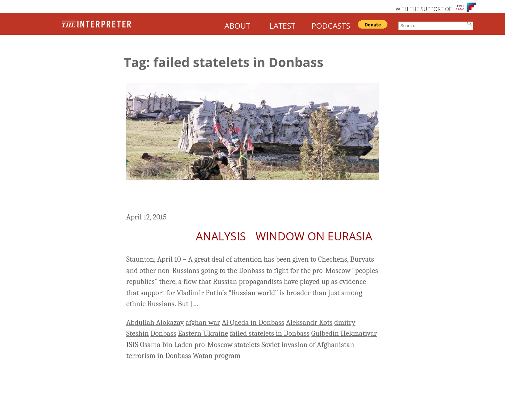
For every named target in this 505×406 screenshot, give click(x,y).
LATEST (283, 25)
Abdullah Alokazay (155, 322)
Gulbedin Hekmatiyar (344, 333)
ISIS (132, 344)
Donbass (163, 333)
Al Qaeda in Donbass (253, 322)
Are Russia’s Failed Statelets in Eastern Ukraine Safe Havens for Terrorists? (237, 197)
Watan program (217, 355)
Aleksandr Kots (309, 322)
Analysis (221, 236)
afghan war (203, 322)
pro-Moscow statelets (227, 344)
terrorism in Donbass (158, 355)
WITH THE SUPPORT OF (423, 9)
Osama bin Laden (166, 344)
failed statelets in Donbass (270, 333)
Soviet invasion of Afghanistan (308, 344)
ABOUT (237, 25)
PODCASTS (330, 25)
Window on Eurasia (314, 236)
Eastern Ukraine (203, 333)
